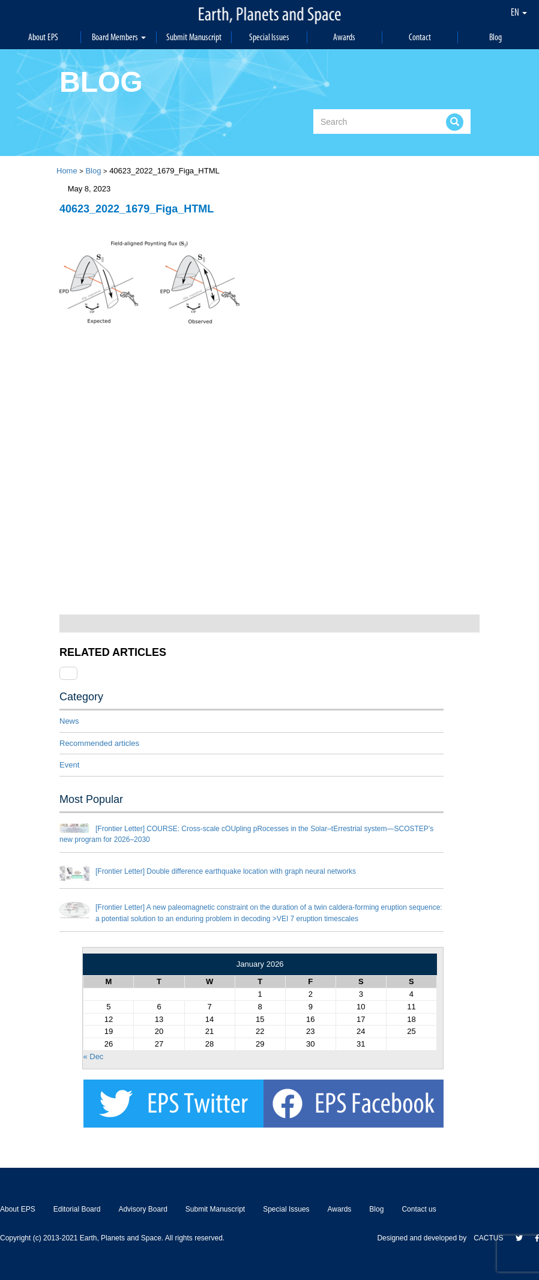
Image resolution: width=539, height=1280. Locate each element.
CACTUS (488, 1238)
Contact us (419, 1209)
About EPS (43, 37)
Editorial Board (77, 1209)
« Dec (93, 1056)
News (69, 721)
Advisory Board (142, 1209)
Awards (344, 37)
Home (66, 170)
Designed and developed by (425, 1238)
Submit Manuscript (193, 37)
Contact (420, 37)
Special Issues (269, 37)
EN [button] (519, 12)
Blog (495, 37)
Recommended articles (99, 743)
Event (69, 764)
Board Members (119, 37)
